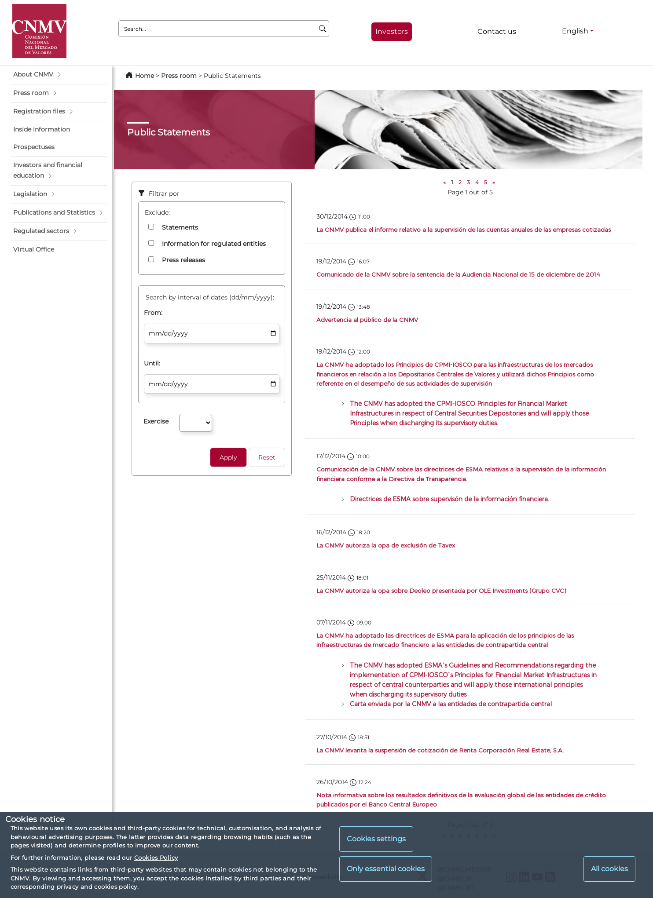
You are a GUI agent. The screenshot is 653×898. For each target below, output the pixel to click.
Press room (179, 76)
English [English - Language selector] (575, 31)
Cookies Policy (156, 857)
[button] (59, 75)
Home (144, 76)
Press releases (183, 260)
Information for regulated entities (214, 244)
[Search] (322, 28)
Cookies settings (376, 839)
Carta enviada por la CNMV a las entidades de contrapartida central (451, 704)
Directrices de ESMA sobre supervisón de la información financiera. (449, 499)
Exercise (156, 421)
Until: (152, 363)
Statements (180, 227)
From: (153, 313)
